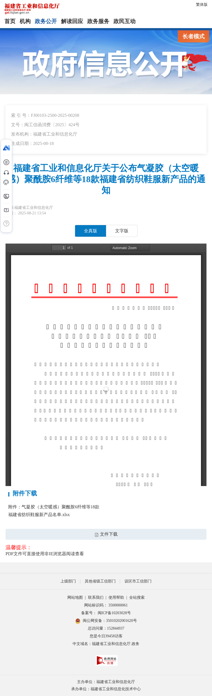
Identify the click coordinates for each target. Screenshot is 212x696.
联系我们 (96, 597)
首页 (9, 21)
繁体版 (202, 4)
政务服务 (98, 21)
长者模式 (193, 36)
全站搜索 (137, 597)
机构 (25, 21)
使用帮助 (116, 597)
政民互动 (124, 21)
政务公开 (46, 21)
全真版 (90, 230)
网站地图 (75, 597)
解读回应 (72, 21)
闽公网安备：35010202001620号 (106, 621)
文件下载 (106, 534)
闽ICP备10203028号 (114, 613)
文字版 (121, 230)
